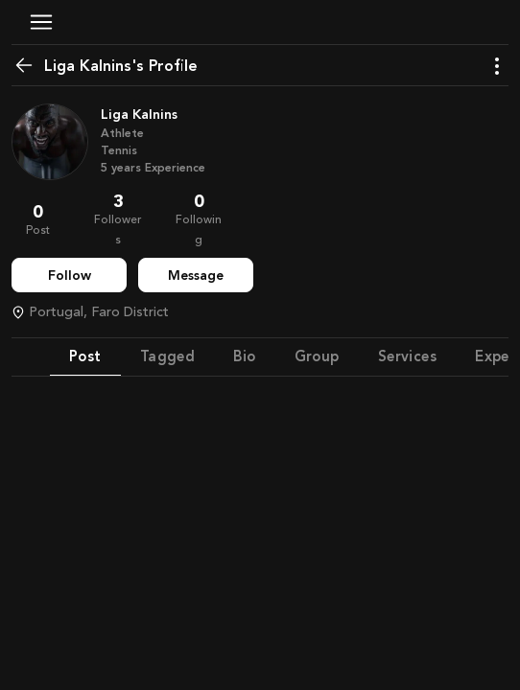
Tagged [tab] (168, 356)
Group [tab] (317, 356)
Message (196, 275)
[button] (41, 22)
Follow (69, 275)
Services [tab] (407, 356)
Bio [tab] (244, 356)
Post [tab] (85, 356)
